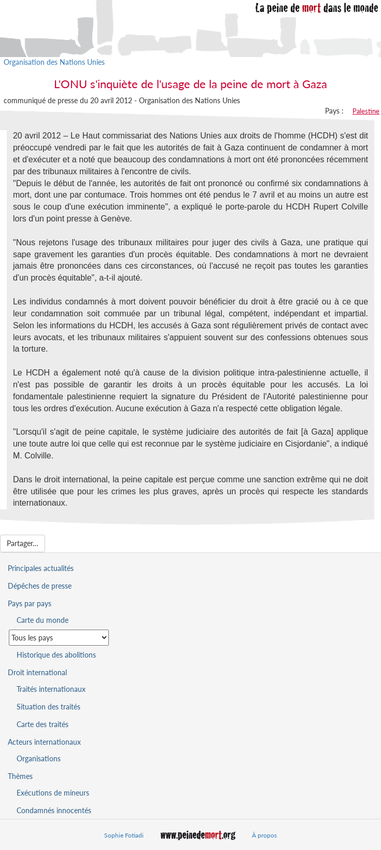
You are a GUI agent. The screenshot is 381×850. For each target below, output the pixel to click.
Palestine (365, 111)
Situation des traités (48, 706)
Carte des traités (42, 724)
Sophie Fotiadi (124, 835)
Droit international (37, 672)
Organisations (39, 758)
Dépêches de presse (40, 585)
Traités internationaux (51, 689)
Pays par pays (29, 603)
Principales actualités (41, 568)
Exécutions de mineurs (53, 792)
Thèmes (20, 776)
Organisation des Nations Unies (54, 62)
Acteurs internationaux (44, 741)
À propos (264, 835)
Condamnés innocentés (54, 810)
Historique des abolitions (56, 654)
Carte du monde (42, 620)
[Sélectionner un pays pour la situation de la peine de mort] (59, 638)
